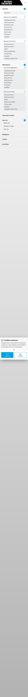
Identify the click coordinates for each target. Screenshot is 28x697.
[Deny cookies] (20, 355)
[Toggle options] (14, 350)
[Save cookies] (7, 355)
